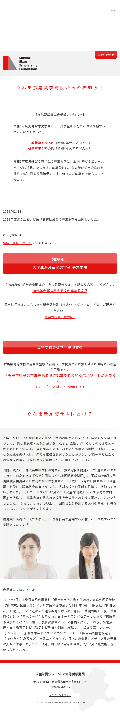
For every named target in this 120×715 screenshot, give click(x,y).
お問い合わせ (106, 55)
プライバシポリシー (60, 695)
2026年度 (60, 263)
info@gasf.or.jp (60, 686)
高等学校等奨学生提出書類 (60, 347)
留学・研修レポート (17, 243)
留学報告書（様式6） (60, 317)
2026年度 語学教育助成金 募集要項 (60, 291)
